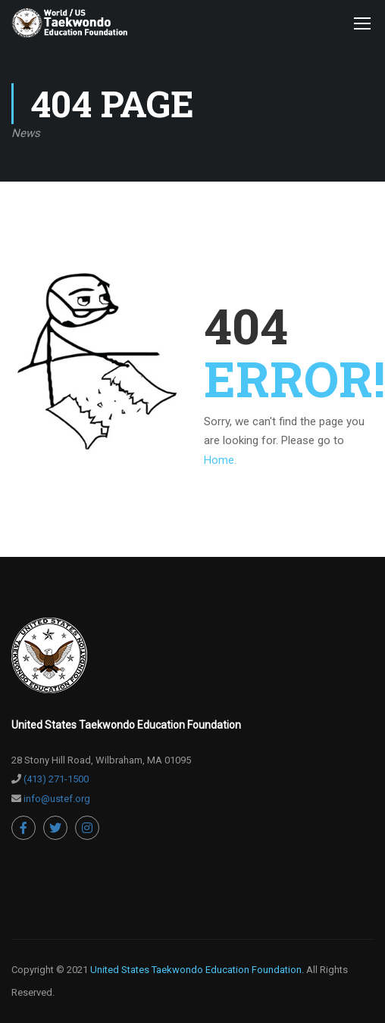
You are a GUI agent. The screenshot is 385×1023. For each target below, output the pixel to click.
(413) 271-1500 (56, 779)
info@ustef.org (56, 798)
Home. (220, 460)
